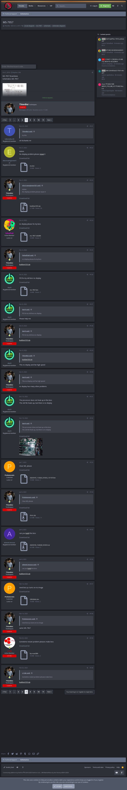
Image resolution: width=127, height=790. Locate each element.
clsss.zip (33, 515)
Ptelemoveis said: (28, 497)
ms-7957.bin (34, 289)
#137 (91, 583)
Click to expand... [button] (47, 97)
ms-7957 (39, 26)
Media (31, 6)
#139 (91, 638)
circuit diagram (29, 26)
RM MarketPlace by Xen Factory (55, 772)
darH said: (26, 309)
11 (43, 120)
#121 (91, 126)
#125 (91, 250)
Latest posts (105, 34)
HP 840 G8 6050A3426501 (112, 50)
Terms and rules (98, 767)
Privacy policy (110, 767)
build (27, 533)
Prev (5, 120)
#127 (91, 304)
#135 (91, 529)
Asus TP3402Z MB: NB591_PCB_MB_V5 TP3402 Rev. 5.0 (113, 86)
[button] (26, 6)
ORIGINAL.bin (34, 599)
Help (118, 767)
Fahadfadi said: (28, 255)
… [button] (14, 120)
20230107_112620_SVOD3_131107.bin (43, 477)
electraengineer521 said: (31, 185)
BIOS (103, 45)
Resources (42, 6)
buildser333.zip (35, 206)
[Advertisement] (47, 48)
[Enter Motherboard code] (18, 66)
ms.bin (32, 165)
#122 (91, 147)
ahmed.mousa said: (29, 564)
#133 (91, 462)
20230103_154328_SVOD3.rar (40, 544)
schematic (47, 26)
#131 (91, 396)
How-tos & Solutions (108, 66)
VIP (51, 6)
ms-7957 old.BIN (35, 235)
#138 (91, 613)
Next (48, 120)
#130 (91, 371)
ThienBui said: (27, 131)
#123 (91, 180)
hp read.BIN (34, 653)
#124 (91, 220)
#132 (91, 418)
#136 (91, 559)
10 (38, 120)
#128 (91, 325)
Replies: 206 (16, 72)
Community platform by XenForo (21, 772)
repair (42, 154)
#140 (91, 667)
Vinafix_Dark (9, 767)
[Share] (92, 72)
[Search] (73, 6)
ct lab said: (26, 673)
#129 (91, 350)
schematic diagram (58, 26)
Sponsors (87, 767)
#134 (91, 491)
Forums (21, 6)
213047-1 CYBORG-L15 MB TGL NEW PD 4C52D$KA (112, 60)
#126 (91, 274)
